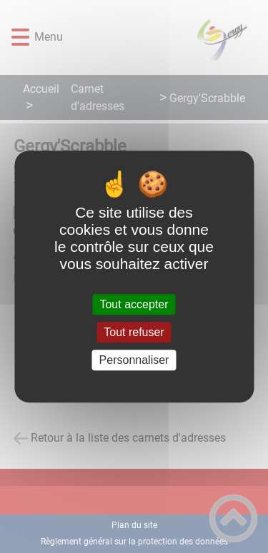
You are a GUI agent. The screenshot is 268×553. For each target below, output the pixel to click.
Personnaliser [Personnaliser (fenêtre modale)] (134, 360)
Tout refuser (134, 332)
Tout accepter (133, 304)
